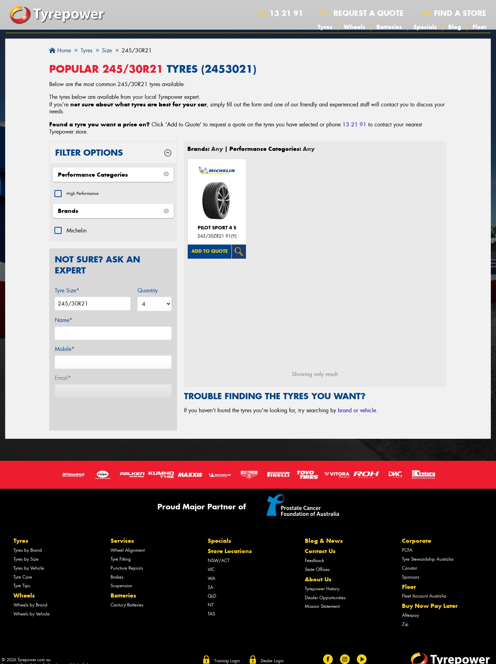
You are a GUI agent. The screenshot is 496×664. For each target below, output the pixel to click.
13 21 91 (286, 13)
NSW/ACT (218, 550)
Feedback (314, 550)
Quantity (147, 292)
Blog (454, 27)
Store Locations (230, 540)
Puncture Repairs (127, 557)
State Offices (317, 559)
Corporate (416, 530)
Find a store (460, 13)
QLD (212, 585)
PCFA (407, 539)
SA (210, 576)
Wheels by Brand (30, 594)
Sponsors (410, 566)
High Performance (87, 194)
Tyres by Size (26, 548)
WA (211, 567)
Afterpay (410, 605)
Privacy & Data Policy (21, 654)
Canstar (409, 557)
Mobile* (64, 350)
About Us (318, 568)
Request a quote (368, 13)
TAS (211, 603)
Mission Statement (322, 596)
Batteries (389, 27)
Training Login (227, 650)
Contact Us (320, 540)
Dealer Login (272, 650)
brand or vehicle (357, 410)
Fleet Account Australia (424, 585)
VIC (211, 559)
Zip (405, 613)
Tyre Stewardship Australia (428, 548)
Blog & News (324, 530)
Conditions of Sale (63, 654)
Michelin (76, 232)
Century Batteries (127, 594)
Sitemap (93, 654)
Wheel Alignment (128, 539)
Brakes (117, 566)
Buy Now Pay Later (430, 595)
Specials (425, 27)
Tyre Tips (21, 575)
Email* (63, 379)
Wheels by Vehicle (31, 603)
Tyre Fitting (121, 548)
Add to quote (210, 251)
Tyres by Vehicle (28, 557)
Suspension (121, 575)
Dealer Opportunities (325, 587)
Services (122, 530)
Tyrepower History (322, 578)
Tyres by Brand (27, 539)
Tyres (325, 27)
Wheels (354, 27)
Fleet (479, 27)
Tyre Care (22, 566)
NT (211, 594)
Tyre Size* (67, 292)
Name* (63, 321)
